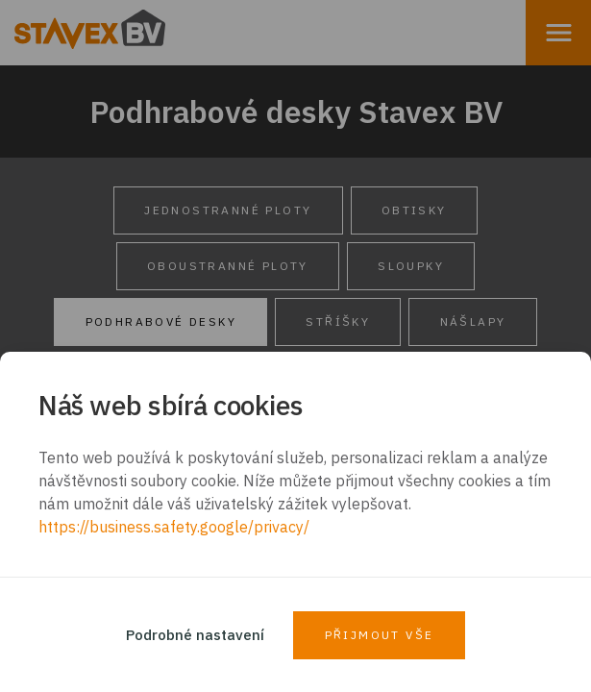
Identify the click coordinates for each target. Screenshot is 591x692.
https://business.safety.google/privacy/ (173, 526)
